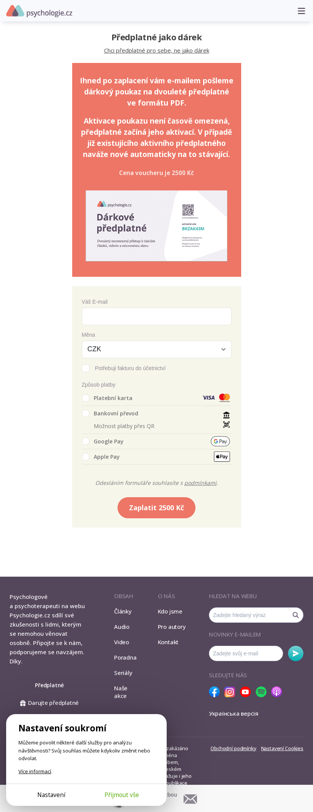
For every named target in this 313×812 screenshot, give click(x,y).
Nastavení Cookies (282, 748)
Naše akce (121, 692)
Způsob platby (99, 385)
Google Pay (103, 441)
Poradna (125, 657)
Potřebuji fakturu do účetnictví (130, 368)
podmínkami (200, 482)
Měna (88, 335)
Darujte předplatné (49, 702)
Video (121, 642)
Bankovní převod (110, 413)
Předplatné (49, 685)
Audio (121, 626)
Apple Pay (101, 457)
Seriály (123, 672)
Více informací (34, 771)
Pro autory (172, 626)
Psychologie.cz (39, 11)
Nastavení (51, 795)
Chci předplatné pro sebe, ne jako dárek (156, 50)
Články (123, 611)
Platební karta (107, 398)
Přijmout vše (121, 795)
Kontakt (168, 642)
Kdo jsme (170, 611)
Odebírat (295, 653)
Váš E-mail (95, 302)
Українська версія (233, 713)
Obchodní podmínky (233, 748)
